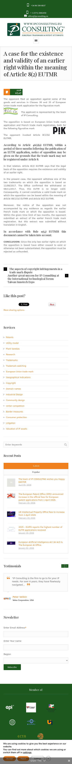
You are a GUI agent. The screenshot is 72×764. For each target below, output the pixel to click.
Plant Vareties (13, 349)
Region (7, 654)
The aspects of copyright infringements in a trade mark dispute (35, 270)
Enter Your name (12, 641)
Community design (15, 400)
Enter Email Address (15, 627)
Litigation (10, 423)
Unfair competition (15, 406)
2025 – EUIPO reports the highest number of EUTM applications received (40, 528)
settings (27, 752)
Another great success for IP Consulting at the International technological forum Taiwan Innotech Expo (33, 279)
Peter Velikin (20, 597)
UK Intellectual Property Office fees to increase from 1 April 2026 (42, 513)
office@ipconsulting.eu (38, 16)
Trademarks (12, 360)
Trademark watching (16, 366)
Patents (9, 337)
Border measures (14, 412)
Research (10, 354)
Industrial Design (14, 394)
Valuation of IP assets (16, 429)
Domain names (13, 389)
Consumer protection (16, 417)
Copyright (11, 383)
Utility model (12, 343)
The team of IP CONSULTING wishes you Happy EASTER (42, 480)
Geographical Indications (18, 377)
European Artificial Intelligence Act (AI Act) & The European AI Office (41, 543)
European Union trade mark (19, 372)
